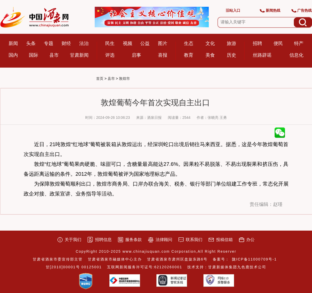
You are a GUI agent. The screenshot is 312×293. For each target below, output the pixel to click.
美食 (210, 55)
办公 (250, 239)
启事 (136, 55)
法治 (84, 43)
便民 (278, 43)
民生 (110, 43)
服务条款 (133, 239)
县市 (54, 55)
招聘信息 (103, 239)
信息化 (296, 55)
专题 (48, 43)
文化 (210, 43)
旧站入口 (233, 10)
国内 (13, 55)
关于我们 (73, 239)
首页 (99, 78)
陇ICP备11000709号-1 (254, 259)
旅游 (231, 43)
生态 (188, 43)
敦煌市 (124, 78)
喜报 (162, 55)
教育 (188, 55)
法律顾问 (164, 239)
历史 (231, 55)
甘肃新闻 (79, 55)
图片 (162, 43)
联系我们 (194, 239)
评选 (110, 55)
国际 (33, 55)
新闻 (13, 43)
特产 (298, 43)
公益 (145, 43)
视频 (127, 43)
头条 (31, 43)
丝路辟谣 (262, 55)
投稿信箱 (224, 239)
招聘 (257, 43)
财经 (66, 43)
